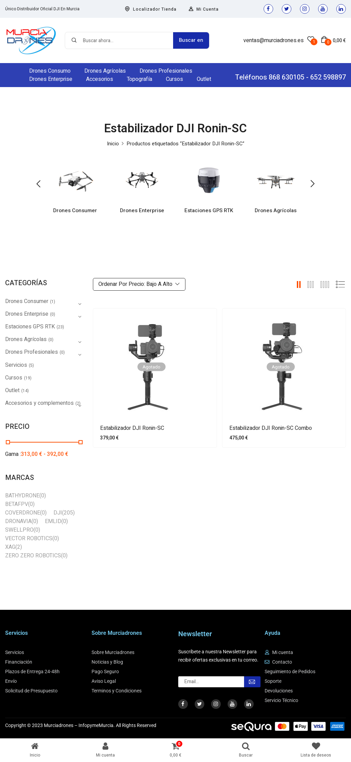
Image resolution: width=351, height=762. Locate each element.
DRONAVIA (18, 521)
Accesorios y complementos (39, 403)
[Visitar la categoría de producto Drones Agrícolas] (275, 180)
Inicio (113, 143)
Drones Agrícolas (276, 211)
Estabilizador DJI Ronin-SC (132, 428)
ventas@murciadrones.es (273, 40)
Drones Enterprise (142, 211)
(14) (25, 391)
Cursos (13, 378)
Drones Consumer (75, 211)
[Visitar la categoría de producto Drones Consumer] (75, 180)
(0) (52, 314)
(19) (28, 378)
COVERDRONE (22, 513)
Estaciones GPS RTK (209, 211)
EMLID (53, 521)
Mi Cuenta (204, 9)
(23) (60, 327)
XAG (10, 547)
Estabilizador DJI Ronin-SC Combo (270, 428)
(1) (52, 302)
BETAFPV (16, 504)
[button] (333, 40)
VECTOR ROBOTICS (28, 538)
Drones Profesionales (31, 352)
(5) (31, 365)
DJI (57, 513)
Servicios (16, 365)
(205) (68, 513)
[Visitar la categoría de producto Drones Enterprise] (142, 180)
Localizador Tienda (151, 9)
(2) (18, 547)
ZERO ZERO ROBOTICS (33, 556)
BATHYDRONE (22, 496)
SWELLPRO (19, 530)
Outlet (12, 390)
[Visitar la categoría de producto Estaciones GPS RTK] (209, 180)
